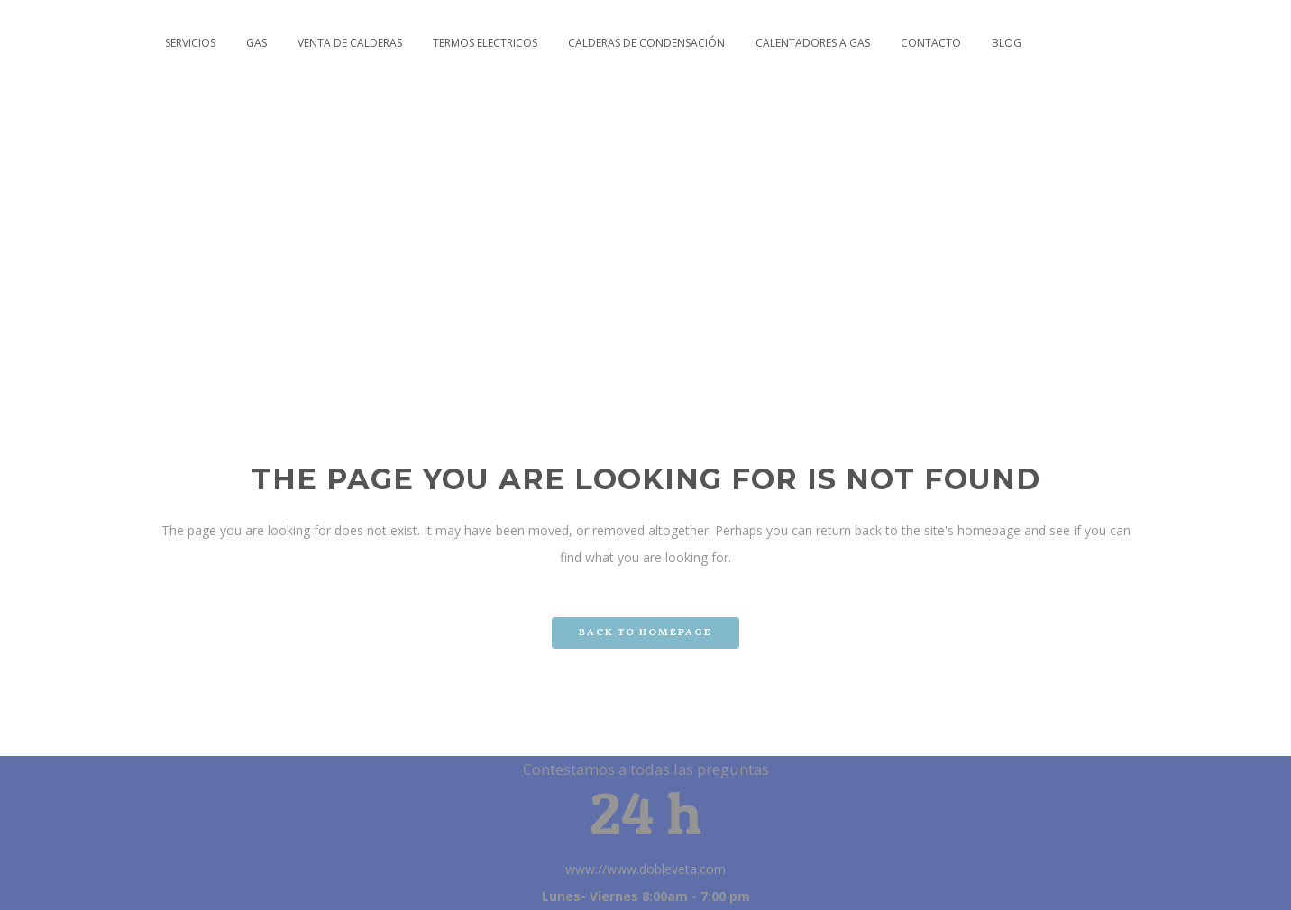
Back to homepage (645, 633)
